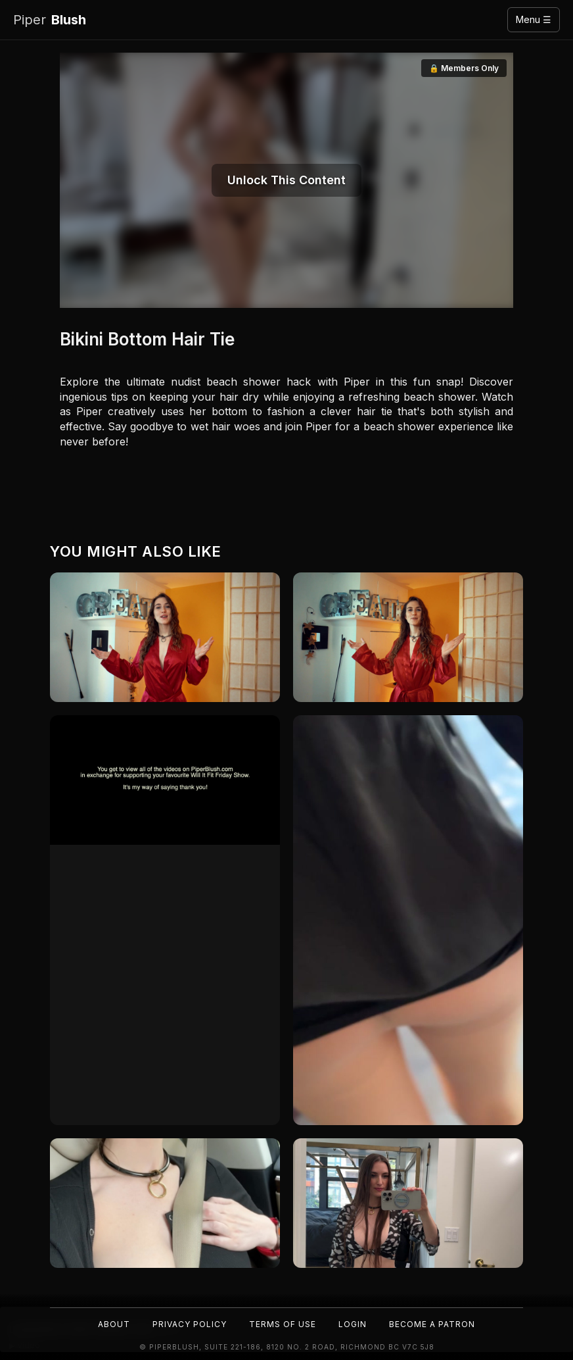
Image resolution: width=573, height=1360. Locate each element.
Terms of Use (282, 1324)
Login (352, 1324)
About (114, 1324)
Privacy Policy (189, 1324)
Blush (49, 20)
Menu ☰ (533, 19)
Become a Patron (432, 1324)
